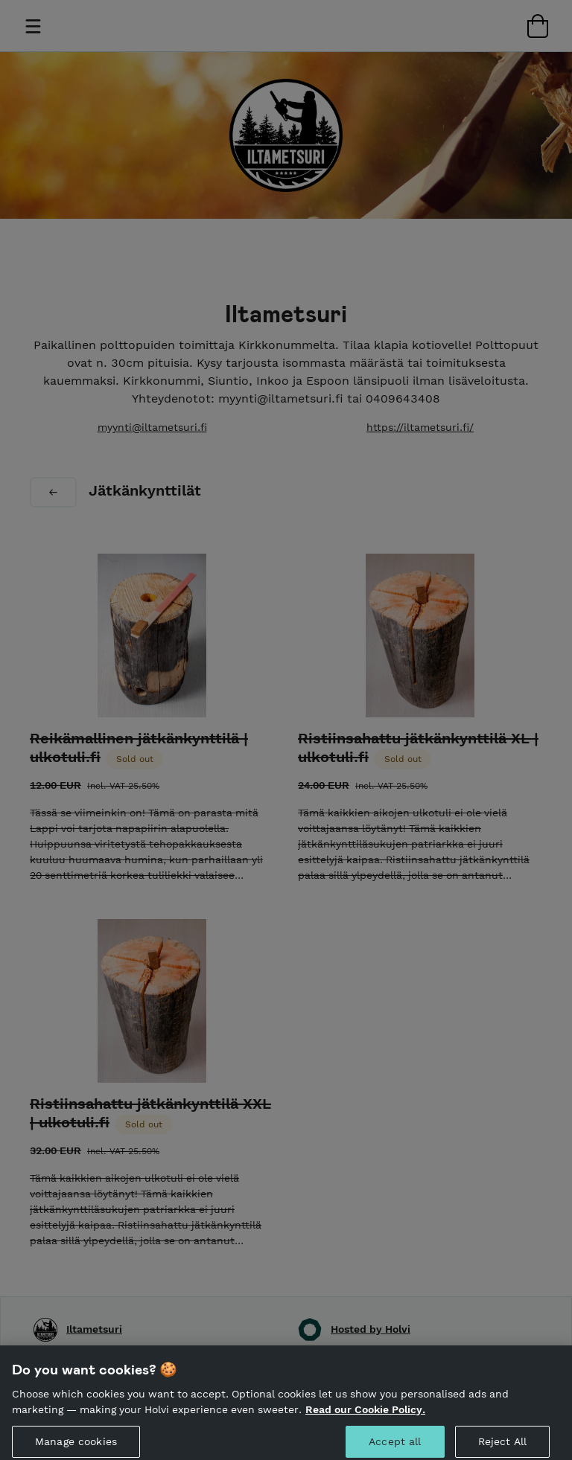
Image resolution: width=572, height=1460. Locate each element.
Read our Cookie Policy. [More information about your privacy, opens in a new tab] (365, 1427)
